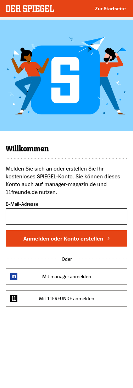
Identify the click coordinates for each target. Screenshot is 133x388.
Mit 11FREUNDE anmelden (66, 298)
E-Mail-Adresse (22, 204)
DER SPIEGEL (30, 8)
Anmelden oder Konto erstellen (66, 238)
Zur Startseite (110, 8)
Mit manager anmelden (66, 276)
